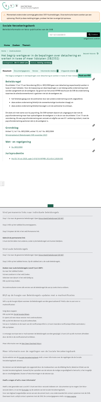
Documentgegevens (22, 71)
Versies (35, 71)
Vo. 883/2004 (16, 147)
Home (7, 45)
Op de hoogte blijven (21, 314)
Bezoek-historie (89, 53)
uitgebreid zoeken (92, 39)
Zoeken (94, 34)
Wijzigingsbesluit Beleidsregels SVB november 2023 (26, 135)
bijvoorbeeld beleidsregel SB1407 (51, 218)
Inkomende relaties (49, 71)
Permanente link (93, 79)
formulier (25, 390)
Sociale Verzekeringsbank (28, 357)
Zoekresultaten (15, 51)
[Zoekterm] (67, 34)
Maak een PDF (85, 75)
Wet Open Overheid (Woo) (31, 343)
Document (7, 71)
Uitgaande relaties (69, 71)
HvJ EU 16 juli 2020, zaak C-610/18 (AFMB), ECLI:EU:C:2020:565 (37, 158)
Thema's (26, 45)
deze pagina (71, 396)
